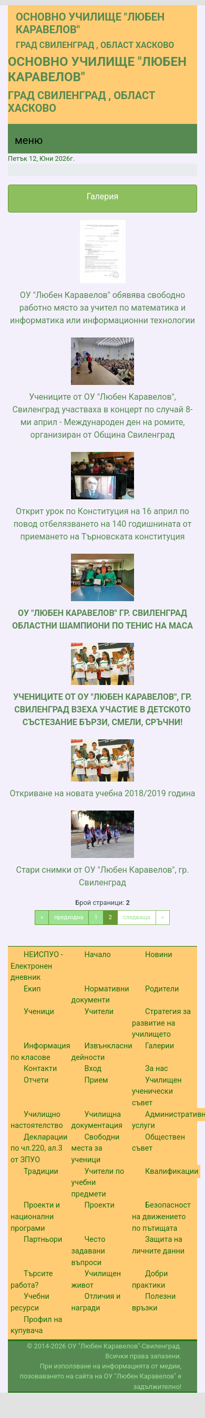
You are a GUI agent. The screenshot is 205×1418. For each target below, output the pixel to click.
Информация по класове (40, 1051)
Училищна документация (96, 1120)
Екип (32, 989)
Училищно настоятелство (37, 1120)
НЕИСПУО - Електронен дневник (37, 966)
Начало (98, 954)
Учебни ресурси (30, 1302)
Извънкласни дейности (101, 1051)
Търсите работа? (32, 1279)
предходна (68, 917)
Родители (162, 989)
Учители (99, 1011)
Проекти (100, 1205)
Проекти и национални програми (35, 1216)
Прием (96, 1080)
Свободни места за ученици (95, 1148)
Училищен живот (96, 1279)
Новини (158, 954)
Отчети (36, 1080)
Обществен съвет (158, 1143)
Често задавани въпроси (88, 1251)
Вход (93, 1068)
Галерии (159, 1045)
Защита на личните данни (158, 1245)
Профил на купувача (36, 1325)
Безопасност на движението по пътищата (161, 1216)
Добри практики (150, 1279)
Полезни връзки (154, 1302)
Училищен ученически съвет (157, 1091)
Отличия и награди (96, 1302)
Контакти (40, 1068)
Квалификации (171, 1171)
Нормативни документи (100, 995)
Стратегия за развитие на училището (161, 1023)
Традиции (41, 1171)
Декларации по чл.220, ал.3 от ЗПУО (39, 1148)
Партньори (43, 1239)
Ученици (39, 1011)
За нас (156, 1068)
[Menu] (22, 142)
